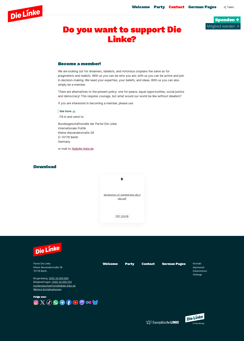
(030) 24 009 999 (59, 278)
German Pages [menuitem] (202, 7)
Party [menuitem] (159, 7)
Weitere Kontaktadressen (47, 289)
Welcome (110, 264)
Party (129, 264)
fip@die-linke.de (82, 148)
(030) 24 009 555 (62, 282)
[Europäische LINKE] (162, 322)
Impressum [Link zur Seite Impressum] (198, 267)
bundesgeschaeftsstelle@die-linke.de (54, 285)
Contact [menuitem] (176, 7)
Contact (148, 264)
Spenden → (227, 19)
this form (65, 111)
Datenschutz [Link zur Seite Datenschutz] (200, 271)
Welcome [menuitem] (141, 7)
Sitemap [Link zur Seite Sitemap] (197, 274)
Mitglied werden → (223, 26)
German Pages (174, 264)
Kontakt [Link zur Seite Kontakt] (197, 263)
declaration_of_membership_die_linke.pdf (124, 198)
